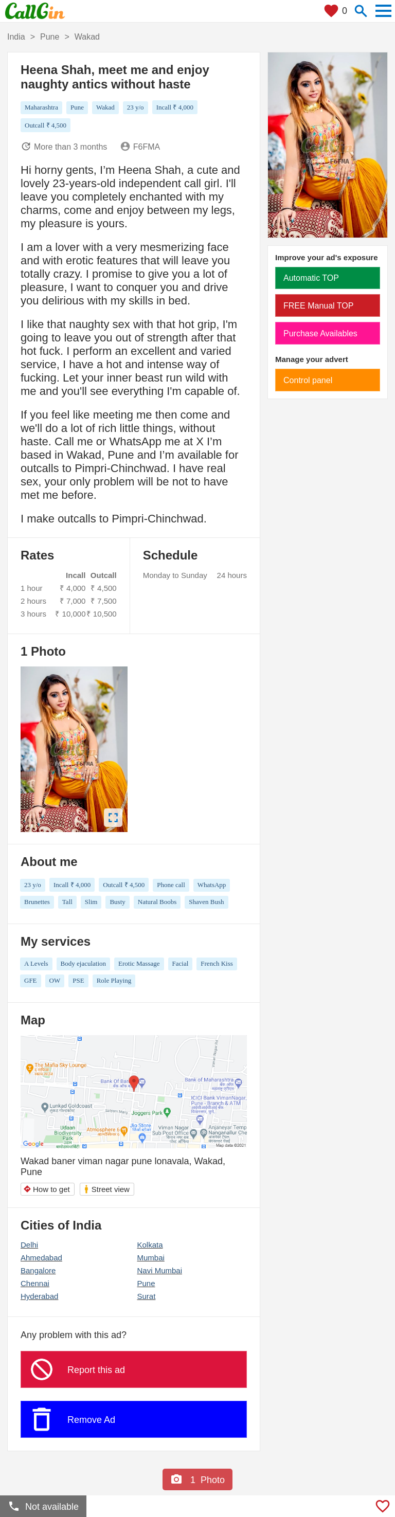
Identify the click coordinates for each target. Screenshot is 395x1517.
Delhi (29, 1244)
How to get (46, 1189)
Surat (146, 1296)
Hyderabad (39, 1296)
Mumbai (150, 1257)
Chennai (35, 1283)
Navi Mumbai (159, 1270)
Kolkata (150, 1244)
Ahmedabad (41, 1257)
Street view (106, 1189)
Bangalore (38, 1270)
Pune (146, 1283)
